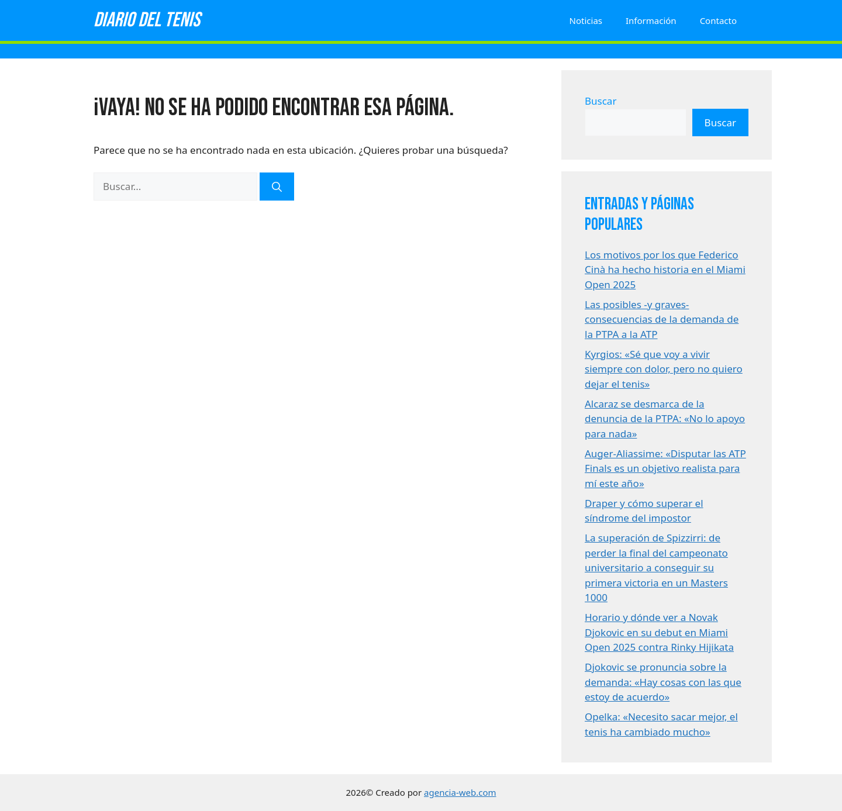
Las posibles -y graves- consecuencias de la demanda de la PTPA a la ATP (662, 319)
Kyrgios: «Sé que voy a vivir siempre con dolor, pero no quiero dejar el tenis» (664, 369)
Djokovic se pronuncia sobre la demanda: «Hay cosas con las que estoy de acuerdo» (663, 681)
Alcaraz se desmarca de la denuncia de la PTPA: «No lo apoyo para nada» (665, 418)
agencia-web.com (460, 792)
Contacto (718, 20)
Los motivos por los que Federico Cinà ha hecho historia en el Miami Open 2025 (665, 269)
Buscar (600, 101)
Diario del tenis (147, 20)
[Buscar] (277, 186)
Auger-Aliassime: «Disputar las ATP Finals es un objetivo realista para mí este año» (665, 468)
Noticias (586, 20)
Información (651, 20)
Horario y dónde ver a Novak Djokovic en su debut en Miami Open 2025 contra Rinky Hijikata (659, 632)
